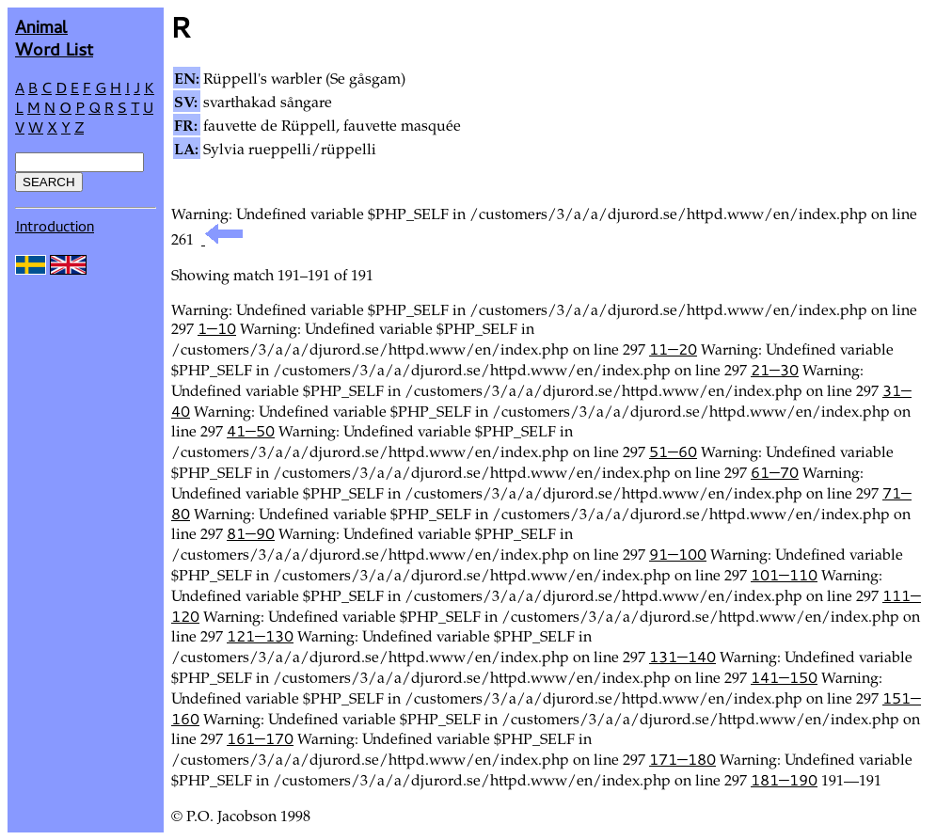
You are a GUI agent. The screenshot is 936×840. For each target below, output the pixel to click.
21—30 (775, 369)
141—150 (784, 677)
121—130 (260, 636)
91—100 (677, 554)
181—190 (784, 779)
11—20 (673, 349)
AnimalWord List (54, 37)
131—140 (682, 656)
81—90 (251, 533)
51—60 (673, 451)
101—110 (784, 574)
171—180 (682, 759)
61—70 (775, 472)
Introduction (54, 225)
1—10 (217, 328)
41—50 (251, 430)
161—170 (260, 738)
